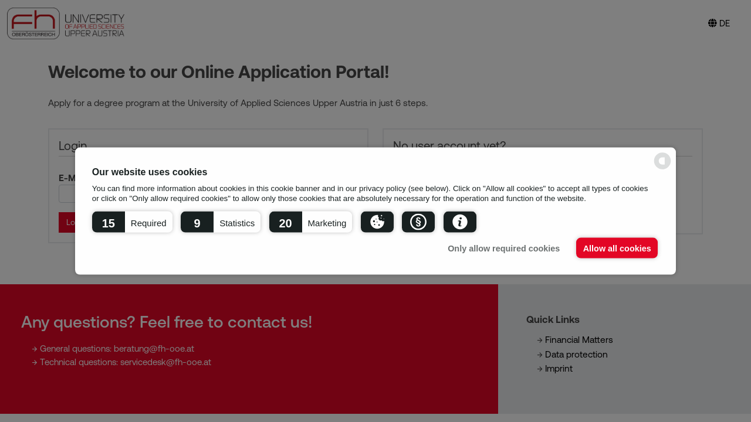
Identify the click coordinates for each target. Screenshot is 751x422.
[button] (132, 221)
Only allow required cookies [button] (504, 248)
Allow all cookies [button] (617, 248)
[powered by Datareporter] (662, 168)
